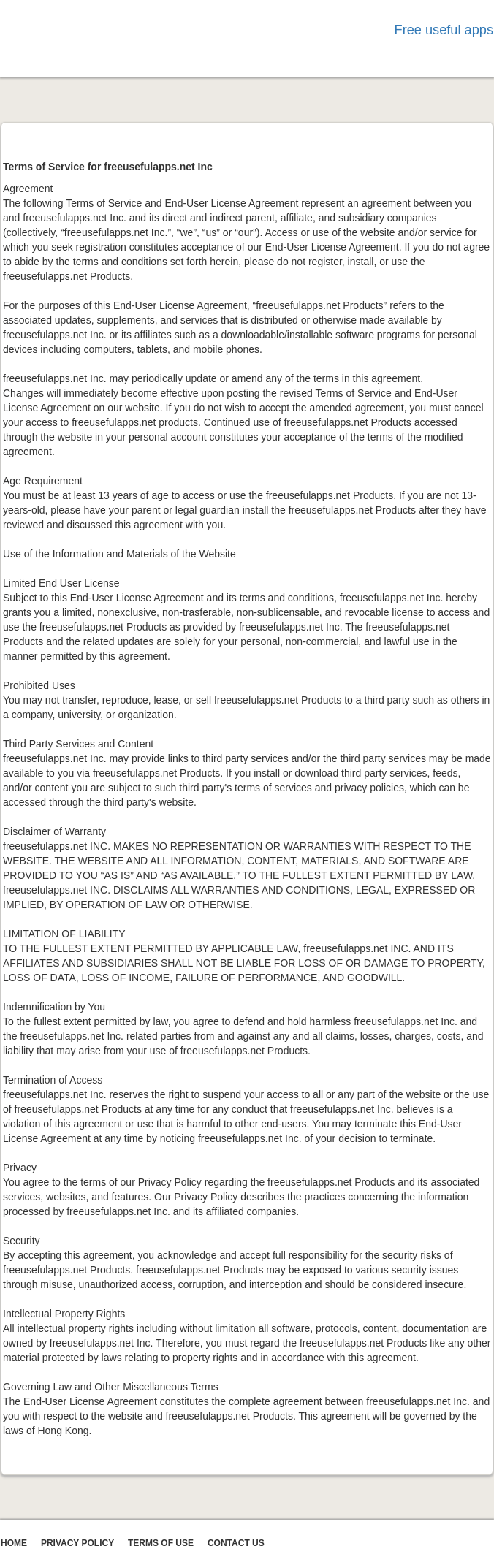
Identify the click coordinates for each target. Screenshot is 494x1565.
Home (14, 1543)
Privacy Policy (77, 1543)
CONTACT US (236, 1543)
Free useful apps (444, 30)
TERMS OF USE (161, 1543)
